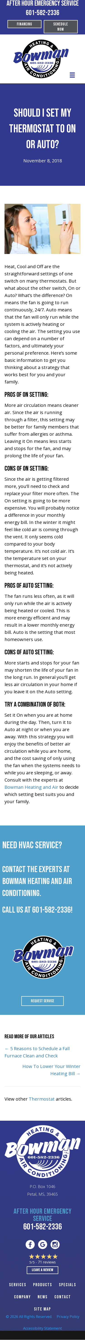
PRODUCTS (42, 1285)
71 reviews (47, 1262)
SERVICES (17, 1285)
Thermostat (42, 1099)
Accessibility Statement (42, 1328)
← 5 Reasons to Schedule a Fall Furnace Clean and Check (37, 1052)
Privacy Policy (68, 1316)
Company (22, 1297)
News (43, 1297)
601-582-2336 (42, 13)
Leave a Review (42, 1270)
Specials (67, 1285)
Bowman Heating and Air (31, 787)
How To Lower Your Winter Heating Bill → (51, 1070)
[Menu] (72, 75)
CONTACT (62, 1297)
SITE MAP (42, 1309)
